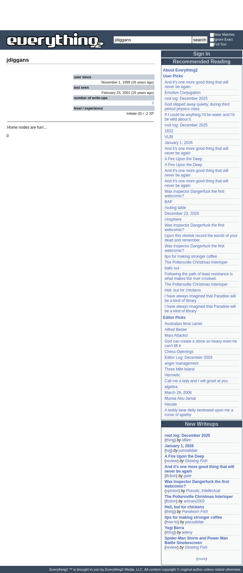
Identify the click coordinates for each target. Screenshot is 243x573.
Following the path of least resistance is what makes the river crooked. (199, 276)
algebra (171, 386)
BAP (168, 202)
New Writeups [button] (202, 424)
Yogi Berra (174, 528)
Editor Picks (174, 317)
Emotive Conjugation (183, 92)
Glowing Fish (196, 461)
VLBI (169, 137)
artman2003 (194, 501)
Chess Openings (179, 351)
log (168, 450)
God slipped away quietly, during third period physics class (197, 106)
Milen (186, 440)
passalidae (188, 450)
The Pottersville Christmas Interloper (196, 262)
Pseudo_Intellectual (203, 490)
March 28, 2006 (178, 392)
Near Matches (222, 35)
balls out (172, 268)
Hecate (171, 404)
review (171, 461)
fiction (171, 476)
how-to (172, 522)
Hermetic (172, 375)
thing (170, 440)
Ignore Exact (221, 40)
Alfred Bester (176, 329)
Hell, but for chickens (183, 290)
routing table (175, 207)
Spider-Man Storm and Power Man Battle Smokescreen (196, 540)
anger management (181, 363)
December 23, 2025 (182, 213)
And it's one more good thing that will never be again (199, 469)
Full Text (218, 45)
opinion (172, 490)
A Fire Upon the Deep (183, 159)
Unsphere (173, 219)
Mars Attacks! (176, 335)
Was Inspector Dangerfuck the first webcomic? (197, 483)
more (201, 559)
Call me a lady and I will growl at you (196, 381)
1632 (169, 131)
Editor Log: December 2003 (188, 357)
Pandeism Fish (195, 511)
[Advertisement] (121, 14)
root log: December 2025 (186, 98)
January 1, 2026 (179, 142)
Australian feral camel (183, 323)
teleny (187, 532)
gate (187, 476)
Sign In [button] (201, 54)
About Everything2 (180, 70)
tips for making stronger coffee (191, 256)
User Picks (173, 76)
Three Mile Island (180, 369)
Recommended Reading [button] (202, 61)
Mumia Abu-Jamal (180, 398)
